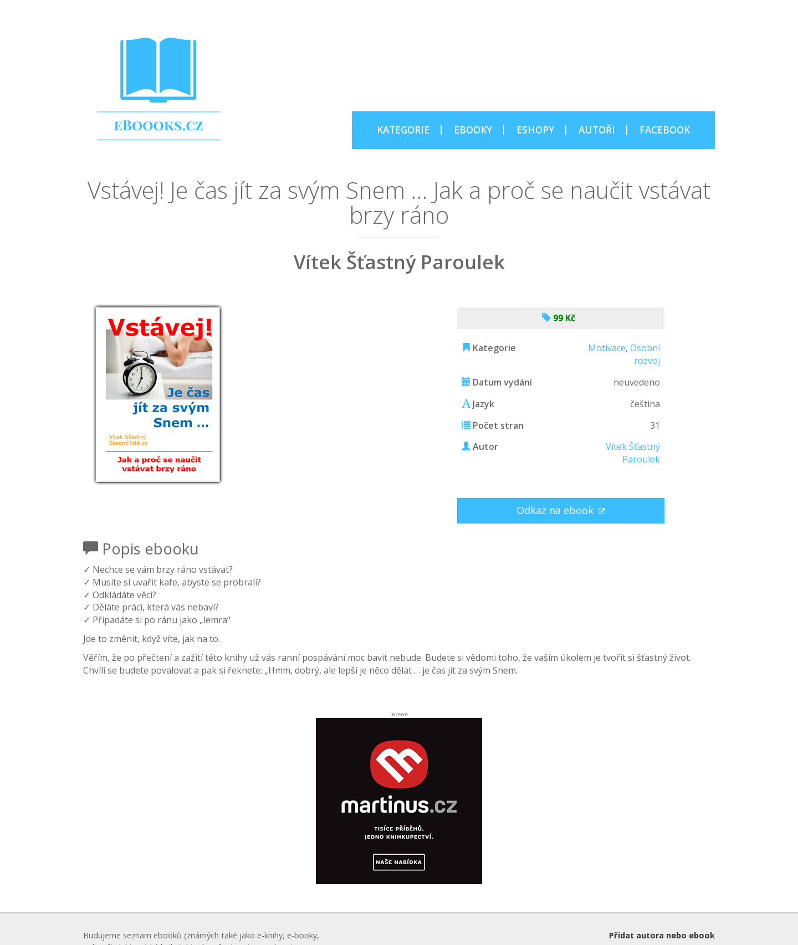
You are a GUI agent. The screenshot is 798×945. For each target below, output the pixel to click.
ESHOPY (535, 130)
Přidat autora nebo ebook (662, 935)
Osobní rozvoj (645, 354)
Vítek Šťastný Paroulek (633, 452)
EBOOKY (473, 130)
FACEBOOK (665, 130)
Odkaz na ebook (556, 510)
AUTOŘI (597, 130)
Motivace (607, 348)
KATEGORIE (403, 130)
